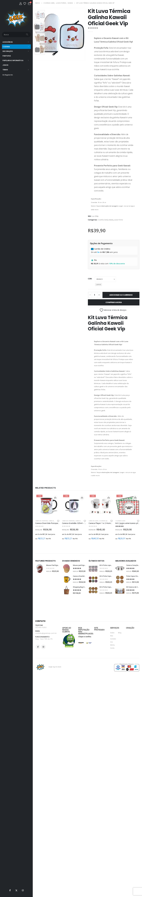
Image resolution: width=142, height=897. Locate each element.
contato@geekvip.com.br (46, 643)
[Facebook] (10, 890)
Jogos (5, 65)
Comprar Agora (114, 302)
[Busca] (27, 34)
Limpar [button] (98, 284)
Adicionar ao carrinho (121, 295)
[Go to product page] (47, 506)
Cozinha (6, 47)
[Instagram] (23, 890)
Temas (5, 70)
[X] (16, 890)
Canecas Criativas (41, 521)
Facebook (38, 657)
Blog (119, 643)
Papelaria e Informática (13, 60)
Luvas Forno (118, 220)
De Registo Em (8, 75)
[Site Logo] (16, 18)
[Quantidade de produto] (94, 295)
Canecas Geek (53, 521)
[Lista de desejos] (24, 3)
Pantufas (7, 56)
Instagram (43, 657)
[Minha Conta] (20, 3)
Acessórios (8, 42)
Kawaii (111, 220)
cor (90, 278)
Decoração (8, 51)
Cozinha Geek (103, 220)
